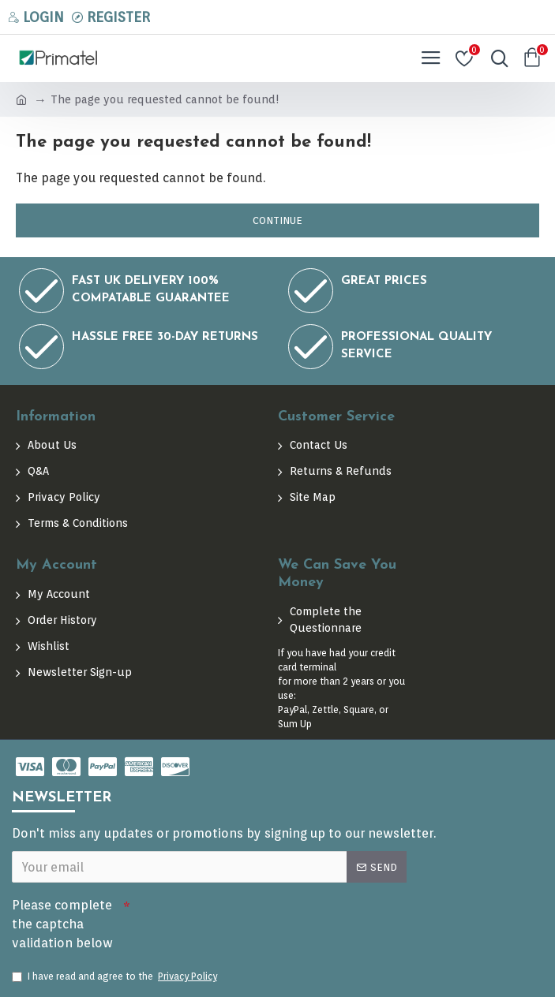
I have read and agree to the (115, 976)
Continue (277, 220)
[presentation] (240, 915)
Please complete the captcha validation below (62, 920)
